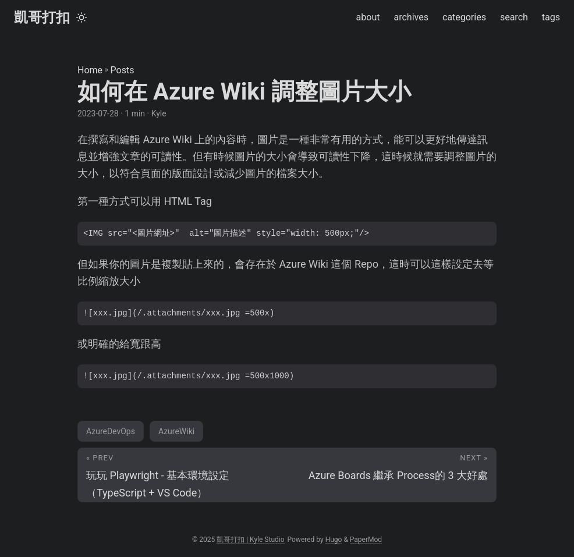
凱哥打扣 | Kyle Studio (250, 539)
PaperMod (366, 539)
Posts (122, 70)
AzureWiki (176, 431)
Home (89, 70)
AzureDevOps (110, 431)
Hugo (333, 539)
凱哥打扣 (42, 17)
